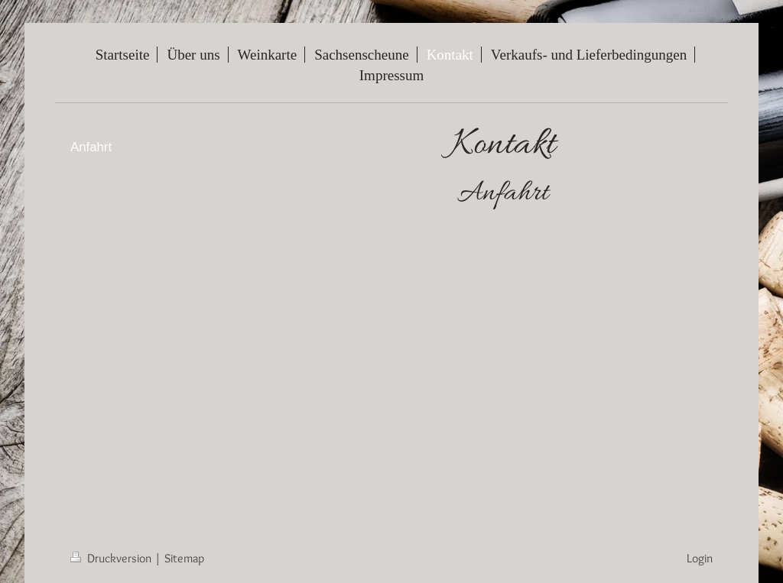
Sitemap (184, 558)
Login (700, 558)
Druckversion (112, 558)
